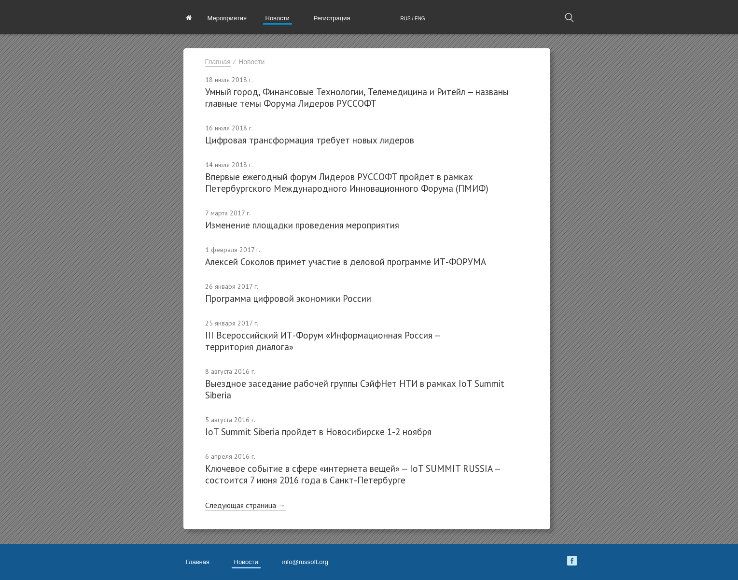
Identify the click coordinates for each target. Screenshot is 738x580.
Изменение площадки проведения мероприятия (302, 225)
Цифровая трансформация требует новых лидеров (309, 140)
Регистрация (332, 18)
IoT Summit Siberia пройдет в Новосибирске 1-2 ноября (318, 432)
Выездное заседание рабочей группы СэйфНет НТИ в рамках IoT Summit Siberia (354, 389)
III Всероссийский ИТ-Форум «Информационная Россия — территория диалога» (322, 341)
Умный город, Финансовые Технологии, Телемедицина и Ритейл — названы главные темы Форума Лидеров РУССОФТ (357, 97)
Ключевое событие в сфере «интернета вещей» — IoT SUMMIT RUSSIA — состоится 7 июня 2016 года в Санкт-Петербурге (352, 474)
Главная (218, 62)
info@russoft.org (305, 562)
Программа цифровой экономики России (288, 298)
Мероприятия (227, 18)
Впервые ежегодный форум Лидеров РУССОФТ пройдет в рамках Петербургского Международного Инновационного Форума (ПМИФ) (346, 182)
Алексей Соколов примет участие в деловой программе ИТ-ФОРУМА (345, 262)
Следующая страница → (245, 505)
